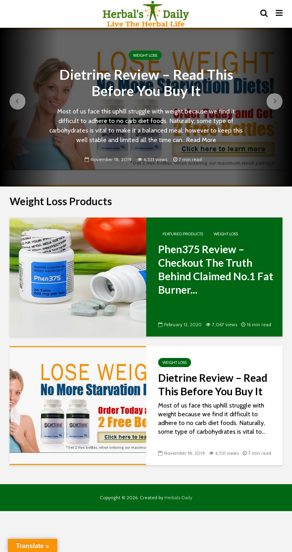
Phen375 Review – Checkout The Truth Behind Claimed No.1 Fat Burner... (215, 269)
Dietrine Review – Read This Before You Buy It (146, 82)
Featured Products (182, 234)
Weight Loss (145, 55)
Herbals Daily (178, 497)
